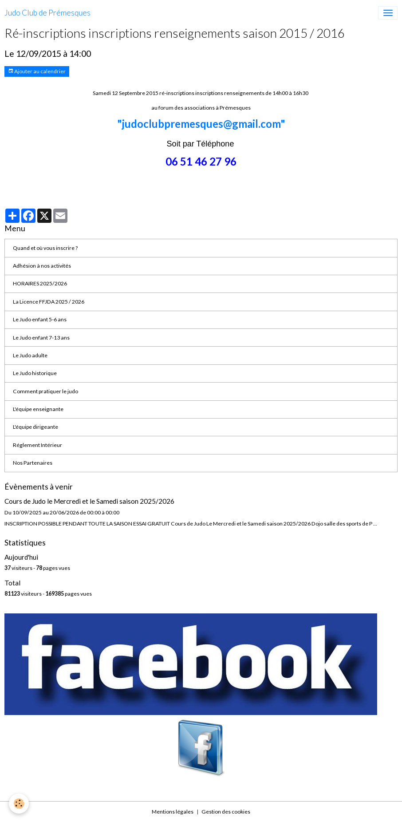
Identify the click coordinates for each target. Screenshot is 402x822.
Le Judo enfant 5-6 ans (40, 319)
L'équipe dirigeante (35, 426)
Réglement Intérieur (37, 445)
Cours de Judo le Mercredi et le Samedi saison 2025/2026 (89, 501)
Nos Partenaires (32, 462)
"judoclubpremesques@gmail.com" (201, 123)
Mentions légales (172, 811)
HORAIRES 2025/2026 (40, 283)
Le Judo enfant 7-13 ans (41, 337)
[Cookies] (19, 804)
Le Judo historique (35, 373)
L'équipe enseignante (38, 409)
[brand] (47, 13)
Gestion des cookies (225, 811)
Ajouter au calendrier (37, 71)
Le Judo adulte (30, 355)
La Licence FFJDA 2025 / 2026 (48, 301)
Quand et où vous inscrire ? (45, 248)
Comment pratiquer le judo (45, 391)
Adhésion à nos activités (42, 265)
